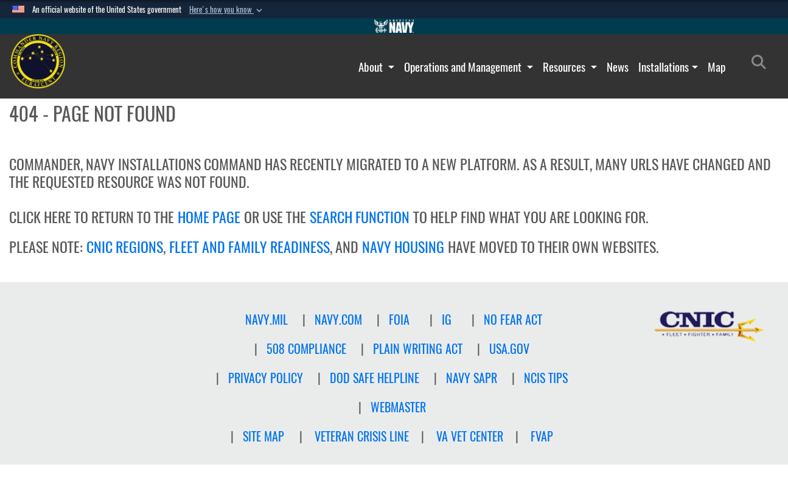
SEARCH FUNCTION (360, 217)
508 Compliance (306, 349)
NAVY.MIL (266, 319)
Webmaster (398, 407)
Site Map (263, 436)
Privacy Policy (265, 378)
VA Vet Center (469, 436)
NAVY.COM (338, 319)
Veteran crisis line (362, 436)
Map (716, 67)
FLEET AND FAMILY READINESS (249, 247)
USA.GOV (509, 349)
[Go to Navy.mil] (394, 26)
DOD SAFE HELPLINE (374, 378)
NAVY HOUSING (403, 247)
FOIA (399, 319)
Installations (663, 67)
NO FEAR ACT (513, 319)
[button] (227, 10)
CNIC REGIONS (124, 247)
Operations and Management (464, 67)
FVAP (542, 436)
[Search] (762, 64)
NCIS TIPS (546, 378)
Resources (565, 67)
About (371, 67)
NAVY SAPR (471, 378)
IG (447, 319)
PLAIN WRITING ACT (417, 349)
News (618, 67)
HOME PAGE (209, 217)
